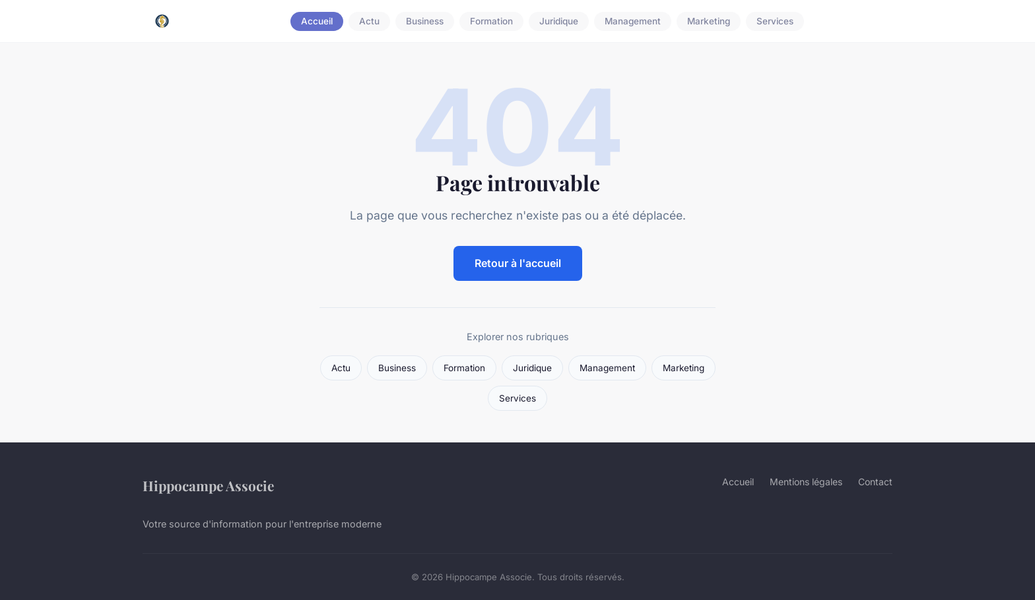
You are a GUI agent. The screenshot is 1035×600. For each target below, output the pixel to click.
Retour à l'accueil (518, 263)
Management (633, 21)
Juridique (558, 21)
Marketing (708, 21)
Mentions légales (806, 481)
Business (425, 21)
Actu (369, 21)
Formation (491, 21)
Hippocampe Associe (208, 485)
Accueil (317, 21)
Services (774, 21)
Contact (875, 481)
